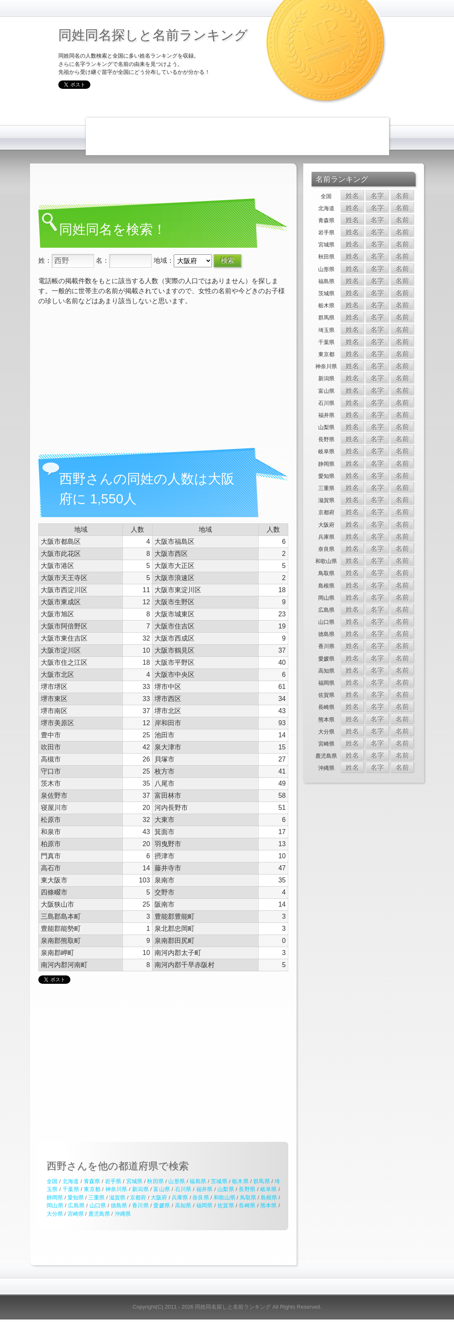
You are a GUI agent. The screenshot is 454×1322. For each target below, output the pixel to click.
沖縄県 (123, 1214)
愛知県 (75, 1197)
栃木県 (240, 1181)
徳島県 (119, 1205)
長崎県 (247, 1205)
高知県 (183, 1205)
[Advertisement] (237, 136)
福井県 (204, 1189)
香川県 (140, 1205)
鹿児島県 (99, 1214)
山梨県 (225, 1189)
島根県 (269, 1197)
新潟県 (140, 1189)
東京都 (92, 1189)
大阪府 (159, 1197)
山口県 (98, 1205)
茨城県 (219, 1181)
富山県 (161, 1189)
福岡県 (204, 1205)
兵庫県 (180, 1197)
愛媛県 (161, 1205)
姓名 (352, 195)
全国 (52, 1181)
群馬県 (261, 1181)
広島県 (76, 1205)
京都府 (138, 1197)
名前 (402, 195)
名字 (377, 195)
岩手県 (113, 1181)
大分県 (55, 1214)
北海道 (70, 1181)
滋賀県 (117, 1197)
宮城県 (134, 1181)
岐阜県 (268, 1189)
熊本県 (268, 1205)
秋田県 (155, 1181)
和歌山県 (224, 1197)
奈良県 (200, 1197)
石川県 (183, 1189)
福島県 (198, 1181)
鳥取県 (248, 1197)
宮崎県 (75, 1214)
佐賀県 (225, 1205)
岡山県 (55, 1205)
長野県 (247, 1189)
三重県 (96, 1197)
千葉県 (70, 1189)
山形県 (176, 1181)
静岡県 (55, 1197)
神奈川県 (116, 1189)
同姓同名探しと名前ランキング (153, 35)
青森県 (92, 1181)
